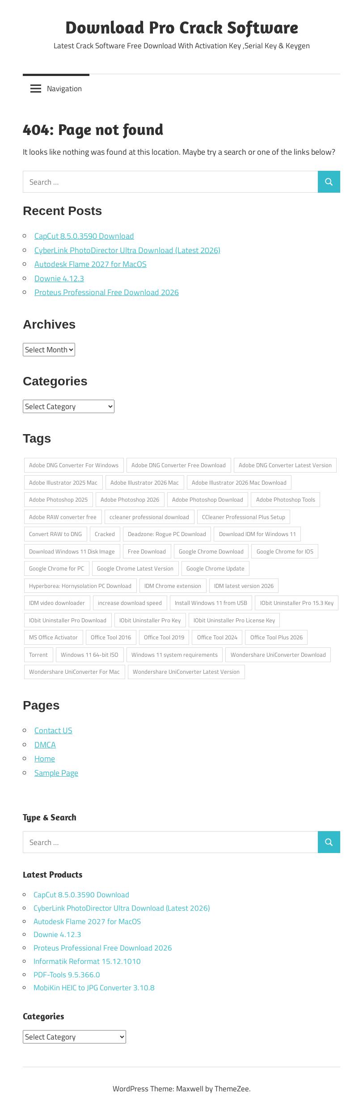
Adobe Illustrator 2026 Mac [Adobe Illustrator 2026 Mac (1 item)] (144, 482)
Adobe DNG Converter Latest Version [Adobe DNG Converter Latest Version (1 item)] (285, 464)
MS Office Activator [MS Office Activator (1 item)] (53, 637)
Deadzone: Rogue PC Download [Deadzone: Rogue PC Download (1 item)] (167, 533)
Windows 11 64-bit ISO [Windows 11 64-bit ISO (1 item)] (89, 654)
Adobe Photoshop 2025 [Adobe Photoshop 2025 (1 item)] (58, 499)
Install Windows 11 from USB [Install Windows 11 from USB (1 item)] (211, 602)
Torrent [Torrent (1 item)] (38, 654)
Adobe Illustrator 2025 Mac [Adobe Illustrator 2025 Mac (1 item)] (63, 482)
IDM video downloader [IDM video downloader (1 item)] (57, 602)
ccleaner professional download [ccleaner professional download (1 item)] (149, 516)
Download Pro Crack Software (181, 27)
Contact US (53, 730)
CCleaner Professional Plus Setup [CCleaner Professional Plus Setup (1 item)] (243, 516)
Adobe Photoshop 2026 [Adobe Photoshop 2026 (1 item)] (130, 499)
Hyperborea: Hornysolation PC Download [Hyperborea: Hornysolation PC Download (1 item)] (80, 585)
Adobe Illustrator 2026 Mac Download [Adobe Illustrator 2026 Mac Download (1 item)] (239, 482)
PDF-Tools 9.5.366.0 (67, 974)
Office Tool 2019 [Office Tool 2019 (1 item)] (164, 637)
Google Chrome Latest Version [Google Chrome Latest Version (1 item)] (135, 568)
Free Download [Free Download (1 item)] (147, 551)
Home (44, 758)
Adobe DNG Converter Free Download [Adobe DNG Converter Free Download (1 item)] (178, 464)
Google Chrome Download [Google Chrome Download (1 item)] (211, 551)
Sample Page (56, 773)
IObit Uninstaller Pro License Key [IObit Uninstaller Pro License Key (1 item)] (234, 620)
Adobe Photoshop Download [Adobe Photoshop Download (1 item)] (207, 499)
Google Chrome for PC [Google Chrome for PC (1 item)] (56, 568)
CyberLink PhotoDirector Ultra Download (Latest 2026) (127, 250)
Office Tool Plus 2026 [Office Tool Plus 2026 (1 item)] (276, 637)
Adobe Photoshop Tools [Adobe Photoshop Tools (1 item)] (285, 499)
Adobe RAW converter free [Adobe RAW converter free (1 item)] (63, 516)
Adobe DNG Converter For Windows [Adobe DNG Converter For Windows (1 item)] (73, 464)
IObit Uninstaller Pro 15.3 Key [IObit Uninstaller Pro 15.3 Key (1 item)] (296, 602)
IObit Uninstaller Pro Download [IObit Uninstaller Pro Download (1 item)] (67, 620)
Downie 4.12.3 (59, 278)
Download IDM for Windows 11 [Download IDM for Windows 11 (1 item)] (257, 533)
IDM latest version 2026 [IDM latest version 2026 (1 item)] (244, 585)
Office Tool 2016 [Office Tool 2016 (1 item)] (111, 637)
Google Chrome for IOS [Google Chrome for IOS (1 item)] (285, 551)
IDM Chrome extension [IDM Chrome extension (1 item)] (172, 585)
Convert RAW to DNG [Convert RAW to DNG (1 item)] (55, 533)
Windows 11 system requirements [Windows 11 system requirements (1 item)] (174, 654)
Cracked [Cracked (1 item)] (105, 533)
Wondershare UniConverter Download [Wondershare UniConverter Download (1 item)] (278, 654)
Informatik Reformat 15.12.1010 (87, 961)
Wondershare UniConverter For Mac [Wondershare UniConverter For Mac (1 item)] (74, 671)
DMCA (45, 745)
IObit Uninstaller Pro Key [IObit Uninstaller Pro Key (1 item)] (150, 620)
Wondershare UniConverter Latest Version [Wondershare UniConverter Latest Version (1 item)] (186, 671)
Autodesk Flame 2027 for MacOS (90, 264)
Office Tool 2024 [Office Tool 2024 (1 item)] (217, 637)
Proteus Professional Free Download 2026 (106, 292)
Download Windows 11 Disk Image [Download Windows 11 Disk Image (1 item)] (72, 551)
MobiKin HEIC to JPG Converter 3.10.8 (94, 987)
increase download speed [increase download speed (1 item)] (130, 602)
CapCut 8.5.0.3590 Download (84, 236)
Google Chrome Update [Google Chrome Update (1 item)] (215, 568)
